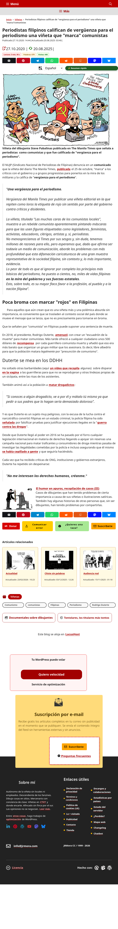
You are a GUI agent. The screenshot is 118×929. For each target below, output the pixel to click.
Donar (11, 526)
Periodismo (76, 605)
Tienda (70, 830)
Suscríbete (103, 526)
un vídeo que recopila (64, 368)
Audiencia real (91, 573)
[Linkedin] (8, 827)
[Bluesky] (109, 60)
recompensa (25, 343)
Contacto (71, 824)
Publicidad (71, 819)
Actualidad (11, 573)
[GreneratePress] (97, 868)
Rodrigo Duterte (100, 605)
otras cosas (19, 816)
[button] (110, 4)
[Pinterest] (23, 60)
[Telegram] (37, 60)
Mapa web (100, 822)
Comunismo (11, 605)
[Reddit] (66, 60)
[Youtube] (29, 827)
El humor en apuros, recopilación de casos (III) (67, 489)
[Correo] (9, 60)
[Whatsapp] (52, 60)
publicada (63, 169)
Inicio (9, 19)
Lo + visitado (73, 814)
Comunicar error (36, 526)
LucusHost (72, 635)
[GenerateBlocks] (103, 868)
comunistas (34, 605)
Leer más (44, 809)
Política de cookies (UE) (72, 807)
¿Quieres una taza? (70, 526)
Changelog (100, 828)
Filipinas (55, 605)
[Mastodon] (94, 60)
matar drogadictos (61, 385)
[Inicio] (8, 13)
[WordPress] (22, 827)
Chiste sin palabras (55, 573)
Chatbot (98, 834)
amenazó (61, 335)
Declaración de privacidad (74, 790)
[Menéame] (80, 60)
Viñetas (18, 19)
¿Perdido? (99, 816)
